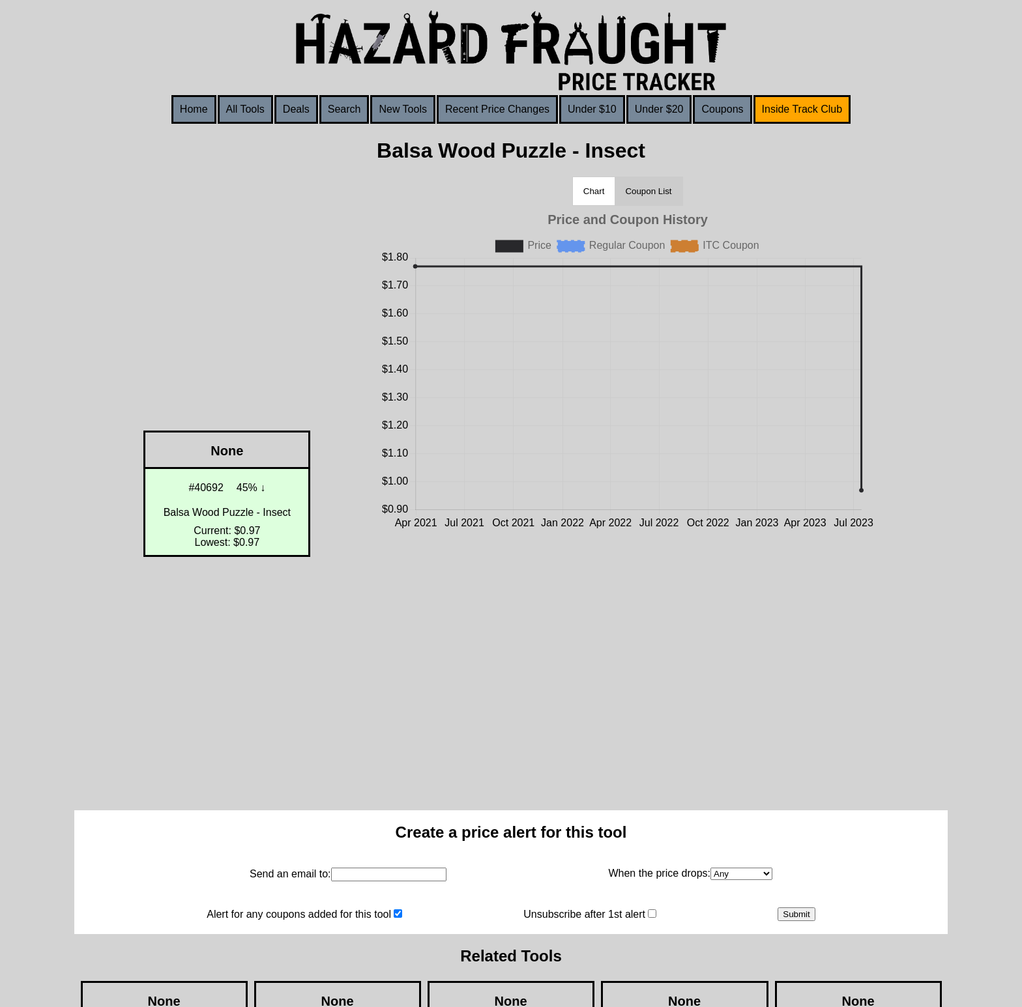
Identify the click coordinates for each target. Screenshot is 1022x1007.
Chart (594, 191)
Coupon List (648, 191)
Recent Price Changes (497, 109)
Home (194, 109)
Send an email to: (290, 873)
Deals (296, 109)
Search (344, 109)
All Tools (245, 109)
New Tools (403, 109)
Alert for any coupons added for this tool (299, 914)
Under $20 (659, 109)
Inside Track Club (802, 109)
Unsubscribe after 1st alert (584, 914)
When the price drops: (659, 873)
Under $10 (592, 109)
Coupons (722, 109)
